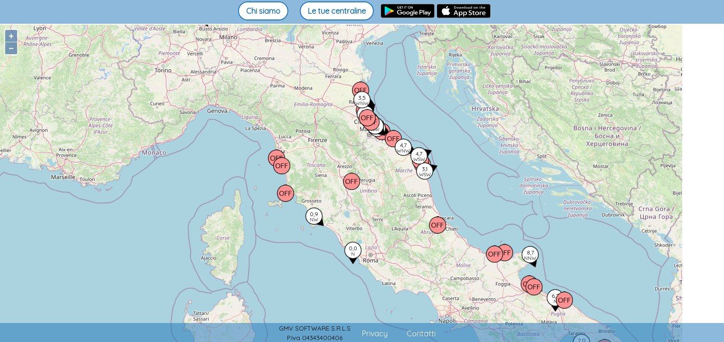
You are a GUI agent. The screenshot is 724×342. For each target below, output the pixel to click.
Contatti (421, 333)
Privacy (375, 333)
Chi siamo (263, 11)
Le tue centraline (337, 11)
